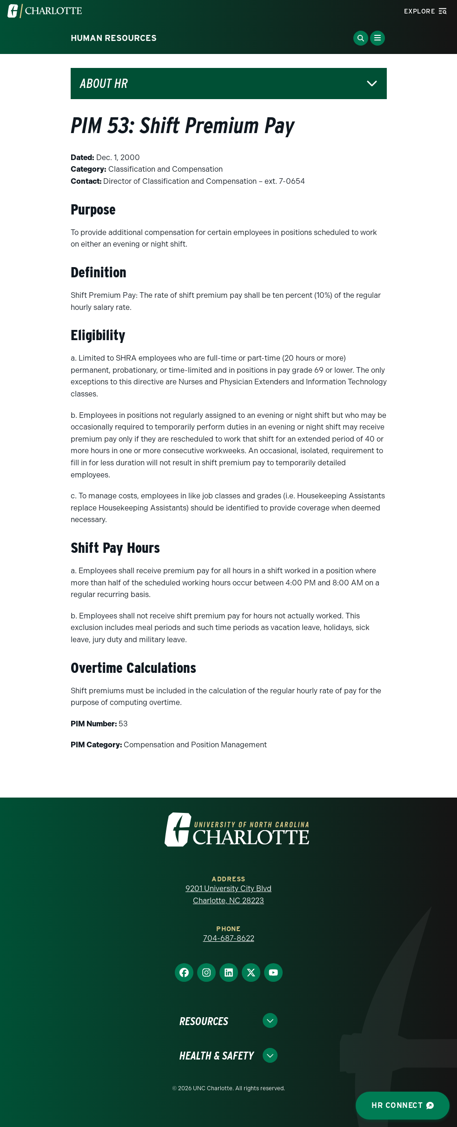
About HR (104, 83)
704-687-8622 (228, 938)
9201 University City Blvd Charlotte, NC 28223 (228, 894)
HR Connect (402, 1105)
